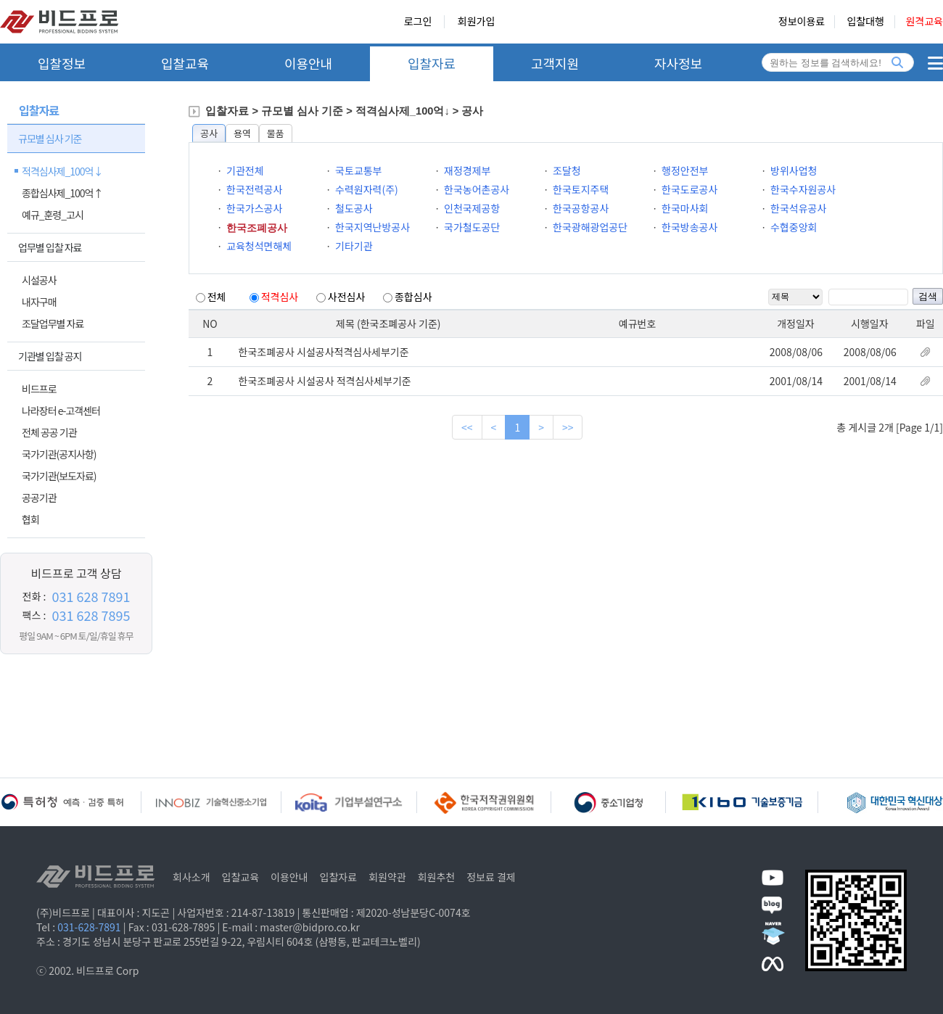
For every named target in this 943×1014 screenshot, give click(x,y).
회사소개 (191, 877)
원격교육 (924, 21)
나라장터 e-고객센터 (61, 410)
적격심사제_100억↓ (62, 171)
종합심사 (413, 296)
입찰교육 (185, 63)
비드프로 (39, 389)
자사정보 (678, 63)
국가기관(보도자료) (59, 476)
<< (467, 427)
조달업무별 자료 (52, 323)
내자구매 (39, 301)
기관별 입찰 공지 (49, 356)
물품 (275, 133)
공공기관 (39, 497)
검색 (927, 296)
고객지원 (555, 63)
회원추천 (437, 877)
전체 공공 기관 (49, 432)
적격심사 (280, 296)
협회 (30, 519)
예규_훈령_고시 (52, 214)
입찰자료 (432, 63)
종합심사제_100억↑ (62, 193)
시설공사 (39, 280)
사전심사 (347, 296)
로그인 (418, 21)
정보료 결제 (491, 877)
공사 (209, 133)
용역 (242, 133)
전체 (216, 296)
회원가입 (476, 21)
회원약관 (387, 877)
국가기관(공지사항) (59, 454)
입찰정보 (62, 63)
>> (568, 427)
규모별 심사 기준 (49, 138)
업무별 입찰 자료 (49, 247)
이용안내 (308, 63)
